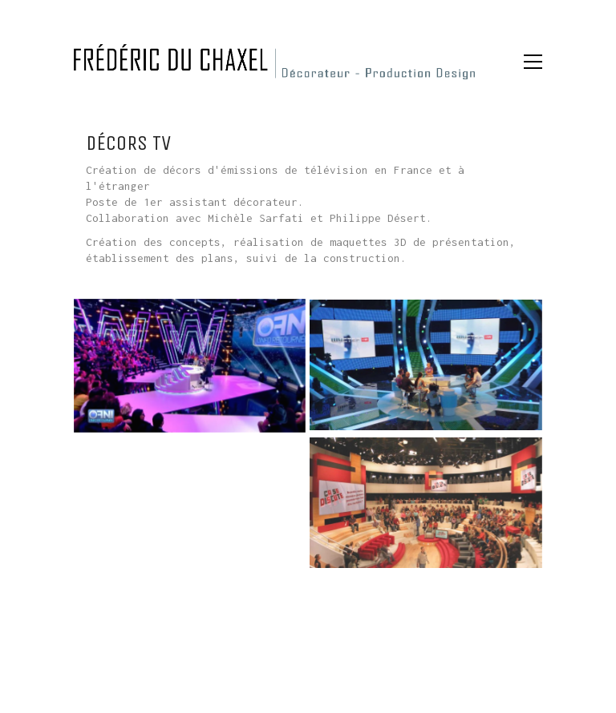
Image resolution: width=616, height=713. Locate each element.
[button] (533, 61)
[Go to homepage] (274, 61)
